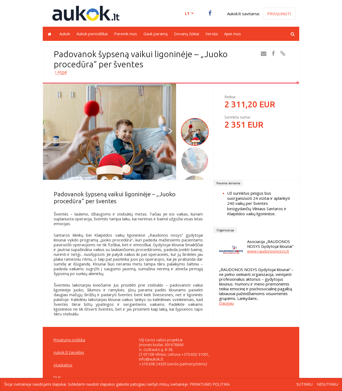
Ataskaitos (62, 365)
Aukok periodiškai (92, 33)
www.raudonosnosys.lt (268, 251)
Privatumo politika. (210, 384)
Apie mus (232, 33)
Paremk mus (125, 33)
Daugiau (226, 303)
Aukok (64, 33)
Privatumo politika (69, 340)
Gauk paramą (155, 33)
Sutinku (304, 384)
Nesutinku (327, 384)
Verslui (211, 33)
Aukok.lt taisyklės (68, 352)
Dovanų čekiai (186, 33)
